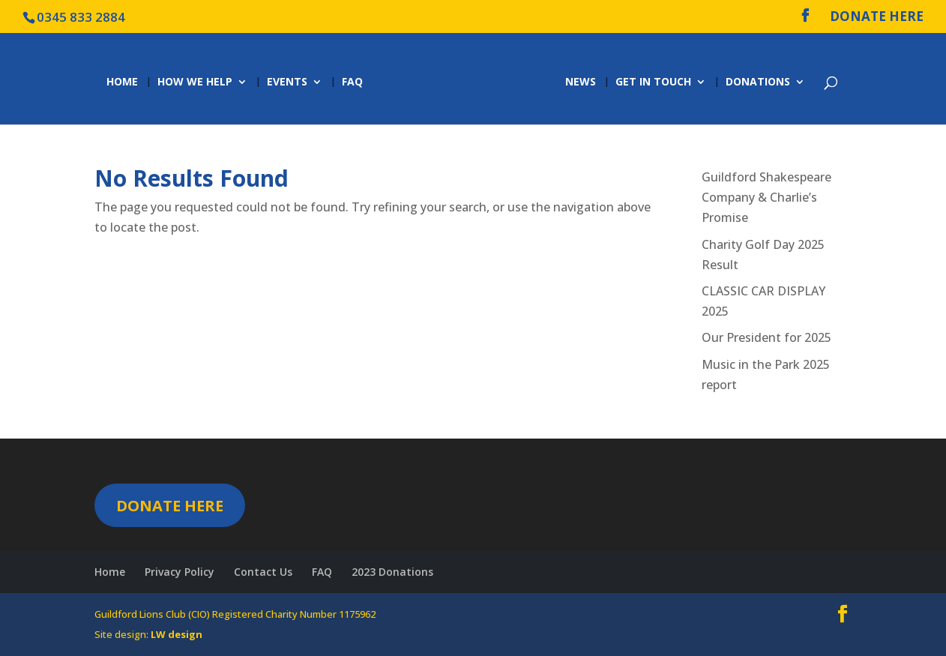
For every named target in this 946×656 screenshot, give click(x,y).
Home (120, 82)
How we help (192, 82)
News (582, 82)
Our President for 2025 (766, 337)
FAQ (350, 82)
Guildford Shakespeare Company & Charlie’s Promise (766, 197)
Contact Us (263, 572)
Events (285, 82)
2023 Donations (392, 572)
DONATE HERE (877, 17)
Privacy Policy (179, 572)
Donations (760, 82)
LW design (176, 634)
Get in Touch (655, 82)
